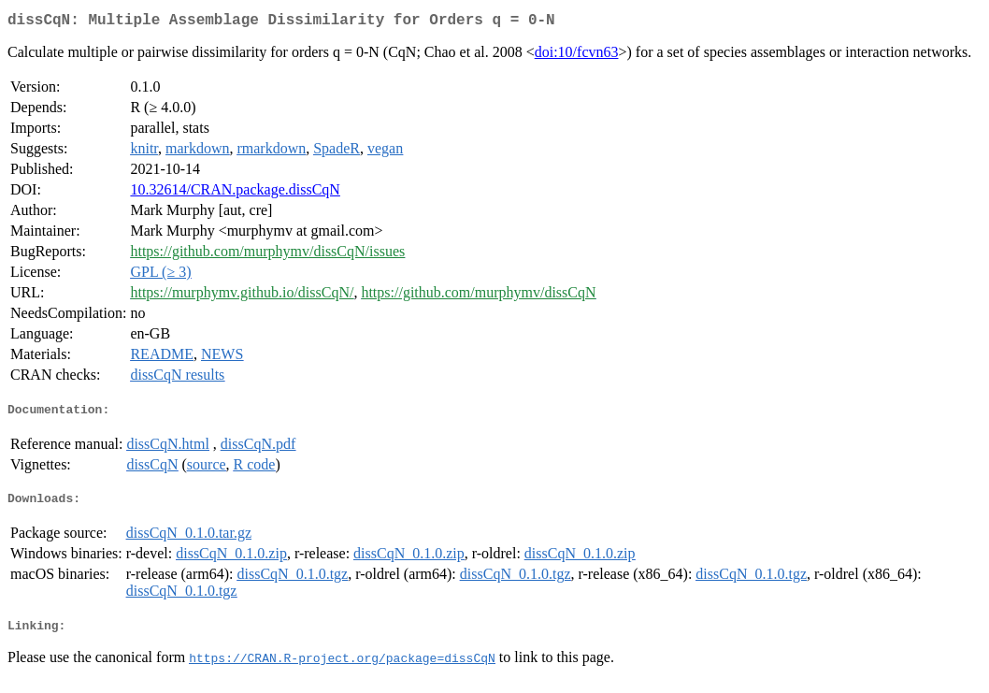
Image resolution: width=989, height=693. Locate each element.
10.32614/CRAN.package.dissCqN (234, 193)
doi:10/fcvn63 (577, 56)
